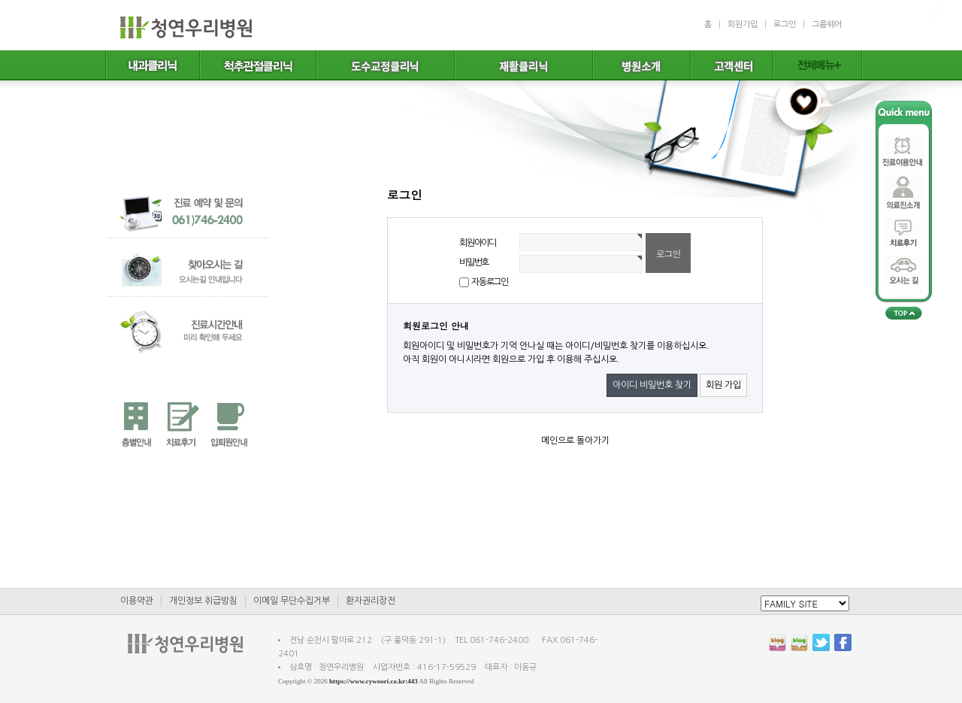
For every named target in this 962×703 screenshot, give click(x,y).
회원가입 (743, 24)
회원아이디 (477, 242)
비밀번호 (474, 262)
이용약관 (136, 600)
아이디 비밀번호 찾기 (652, 384)
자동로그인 (489, 281)
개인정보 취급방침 (203, 600)
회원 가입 (723, 384)
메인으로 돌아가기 (575, 440)
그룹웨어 (827, 24)
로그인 (784, 24)
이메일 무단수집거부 (291, 600)
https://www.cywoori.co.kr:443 (373, 681)
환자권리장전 (370, 600)
